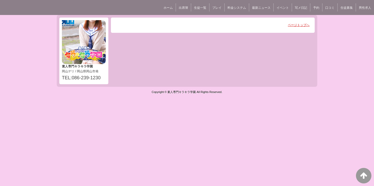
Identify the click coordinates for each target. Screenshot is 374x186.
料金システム (236, 8)
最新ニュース (261, 8)
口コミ (330, 8)
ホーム (168, 8)
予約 (316, 8)
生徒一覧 (200, 8)
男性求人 (365, 8)
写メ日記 (301, 8)
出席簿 (183, 8)
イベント (283, 8)
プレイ (217, 8)
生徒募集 (346, 8)
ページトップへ (299, 25)
